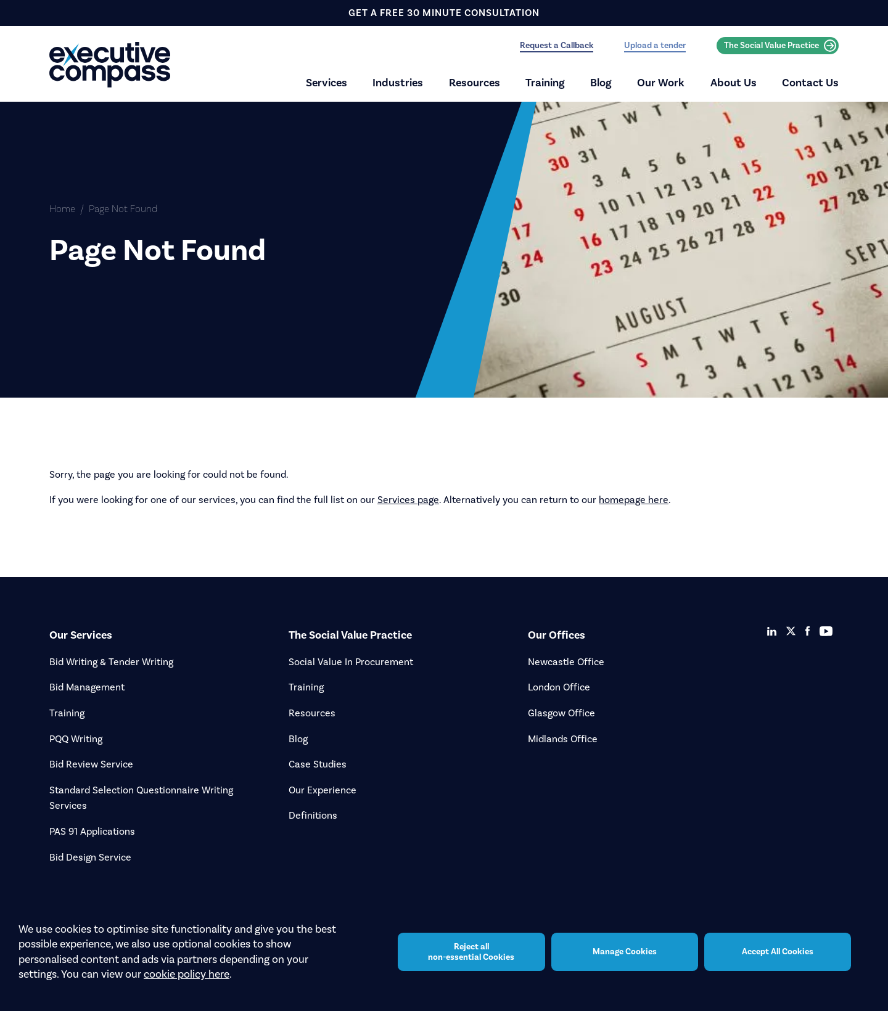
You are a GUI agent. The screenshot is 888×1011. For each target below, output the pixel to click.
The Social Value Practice (780, 45)
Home (62, 209)
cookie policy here (186, 983)
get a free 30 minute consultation (444, 12)
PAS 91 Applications (92, 831)
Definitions (313, 815)
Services (326, 82)
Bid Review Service (91, 764)
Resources (474, 82)
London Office (559, 687)
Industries (397, 82)
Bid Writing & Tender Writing (111, 662)
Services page (408, 500)
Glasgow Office (561, 713)
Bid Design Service (90, 857)
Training (545, 82)
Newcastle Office (566, 662)
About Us (733, 82)
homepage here (633, 500)
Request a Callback (556, 45)
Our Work (660, 82)
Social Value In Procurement (351, 662)
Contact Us (810, 82)
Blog (601, 82)
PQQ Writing (75, 739)
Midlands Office (563, 739)
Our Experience (322, 790)
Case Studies (318, 764)
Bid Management (87, 687)
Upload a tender (655, 45)
